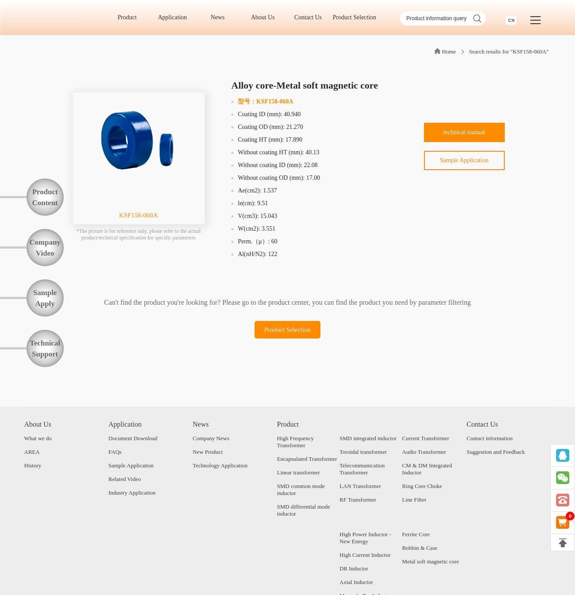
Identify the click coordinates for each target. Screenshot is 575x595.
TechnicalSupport (45, 348)
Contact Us (310, 17)
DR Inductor (354, 568)
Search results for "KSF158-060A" (509, 51)
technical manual (464, 132)
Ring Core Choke (422, 486)
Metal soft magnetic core (430, 561)
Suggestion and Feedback (496, 452)
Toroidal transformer (363, 452)
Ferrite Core (416, 534)
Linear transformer (298, 472)
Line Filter (414, 499)
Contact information (490, 438)
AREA (32, 452)
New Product (208, 452)
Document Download (133, 438)
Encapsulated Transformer (307, 459)
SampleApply (45, 298)
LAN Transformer (360, 486)
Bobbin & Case (419, 548)
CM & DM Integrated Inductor (427, 469)
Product (130, 17)
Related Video (124, 479)
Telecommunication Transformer (362, 469)
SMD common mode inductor (301, 489)
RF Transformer (358, 499)
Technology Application (220, 465)
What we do (38, 438)
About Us (266, 17)
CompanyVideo (45, 247)
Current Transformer (425, 438)
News (220, 17)
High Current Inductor (365, 555)
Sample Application (464, 160)
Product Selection (354, 17)
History (32, 465)
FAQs (115, 452)
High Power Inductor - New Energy (365, 538)
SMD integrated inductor (368, 438)
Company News (211, 438)
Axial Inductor (356, 582)
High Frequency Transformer (295, 442)
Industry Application (131, 492)
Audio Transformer (424, 452)
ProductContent (45, 197)
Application (175, 17)
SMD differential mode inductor (303, 510)
